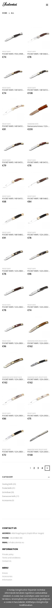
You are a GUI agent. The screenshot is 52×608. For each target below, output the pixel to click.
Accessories (7, 500)
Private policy (8, 554)
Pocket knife (6, 51)
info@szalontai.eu (16, 542)
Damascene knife (32, 124)
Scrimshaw (6, 492)
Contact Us (6, 561)
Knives (5, 573)
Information (7, 579)
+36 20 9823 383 (16, 538)
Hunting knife (7, 484)
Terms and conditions (11, 557)
